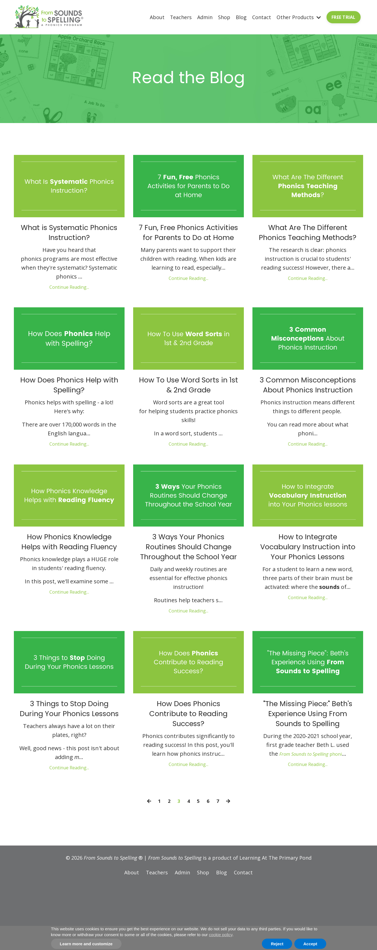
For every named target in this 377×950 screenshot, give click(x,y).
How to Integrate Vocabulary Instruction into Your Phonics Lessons (308, 583)
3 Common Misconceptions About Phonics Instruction (307, 403)
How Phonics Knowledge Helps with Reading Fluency (69, 577)
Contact (261, 17)
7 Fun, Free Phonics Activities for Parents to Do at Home (188, 242)
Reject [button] (277, 943)
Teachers (181, 17)
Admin (204, 17)
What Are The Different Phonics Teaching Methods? (307, 242)
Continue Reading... (69, 292)
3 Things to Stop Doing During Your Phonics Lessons (69, 763)
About (157, 17)
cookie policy (220, 934)
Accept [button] (310, 943)
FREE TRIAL (344, 17)
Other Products (299, 17)
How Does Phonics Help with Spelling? (69, 396)
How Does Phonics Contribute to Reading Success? (188, 763)
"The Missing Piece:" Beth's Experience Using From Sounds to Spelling (307, 770)
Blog (241, 17)
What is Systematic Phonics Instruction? (69, 235)
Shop (224, 17)
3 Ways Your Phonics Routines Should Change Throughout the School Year (188, 583)
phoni (311, 820)
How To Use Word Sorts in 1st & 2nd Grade (189, 396)
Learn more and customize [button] (86, 943)
